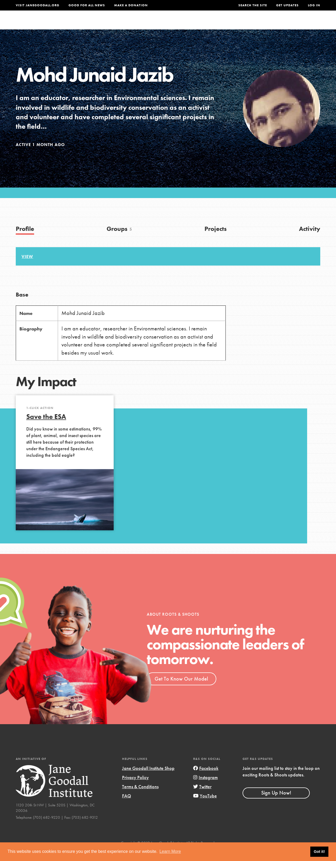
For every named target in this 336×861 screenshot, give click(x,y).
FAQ (126, 806)
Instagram (205, 788)
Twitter (202, 797)
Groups (270, 25)
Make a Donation (131, 5)
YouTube (205, 806)
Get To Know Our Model (181, 689)
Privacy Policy (135, 788)
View (27, 267)
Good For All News (87, 5)
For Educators (175, 25)
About (110, 25)
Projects (243, 25)
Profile (25, 239)
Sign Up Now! (276, 803)
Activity (309, 239)
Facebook (205, 779)
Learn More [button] (170, 851)
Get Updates (287, 5)
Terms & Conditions (140, 797)
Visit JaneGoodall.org (37, 5)
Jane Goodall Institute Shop (148, 779)
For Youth (137, 25)
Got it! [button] (319, 851)
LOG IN (314, 5)
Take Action (303, 25)
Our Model (213, 25)
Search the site (252, 5)
